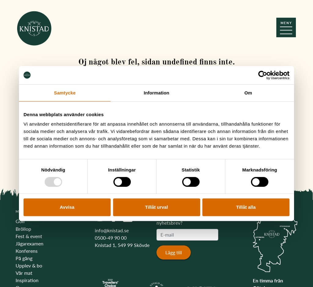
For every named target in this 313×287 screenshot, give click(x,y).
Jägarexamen (29, 243)
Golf (20, 221)
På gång (24, 258)
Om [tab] (248, 92)
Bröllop (23, 228)
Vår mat (24, 272)
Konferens (27, 250)
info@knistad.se (112, 230)
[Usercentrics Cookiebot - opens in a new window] (262, 75)
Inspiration (27, 280)
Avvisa (67, 207)
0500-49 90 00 (111, 237)
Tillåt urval (156, 207)
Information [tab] (156, 92)
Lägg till (173, 252)
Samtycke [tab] (65, 92)
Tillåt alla (246, 207)
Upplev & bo (29, 265)
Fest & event (29, 236)
